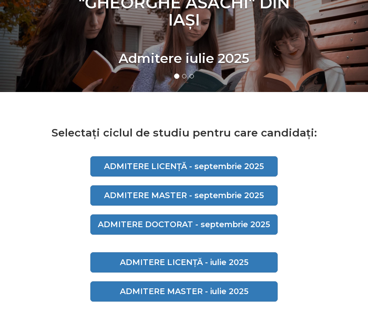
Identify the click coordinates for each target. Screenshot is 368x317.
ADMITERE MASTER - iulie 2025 (184, 291)
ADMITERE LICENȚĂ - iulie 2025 (184, 262)
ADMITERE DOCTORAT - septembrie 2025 (184, 224)
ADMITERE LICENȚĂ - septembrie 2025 (184, 166)
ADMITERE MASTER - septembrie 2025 (184, 195)
